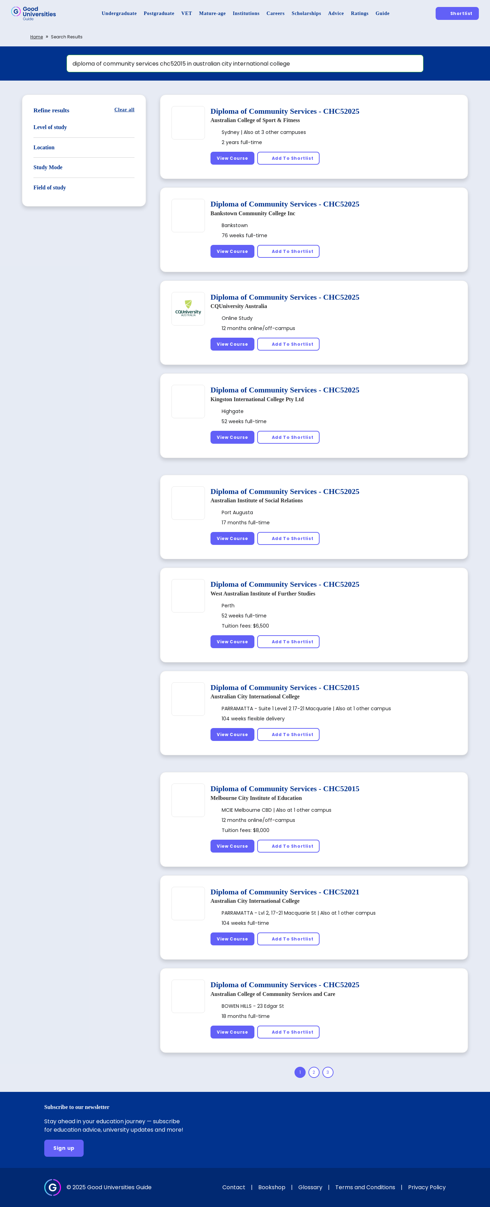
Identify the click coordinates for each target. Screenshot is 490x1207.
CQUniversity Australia (238, 306)
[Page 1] (300, 1072)
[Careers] (275, 13)
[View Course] (232, 158)
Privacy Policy (427, 1187)
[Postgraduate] (159, 13)
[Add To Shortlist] (288, 158)
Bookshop (271, 1187)
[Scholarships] (306, 13)
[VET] (186, 13)
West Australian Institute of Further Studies (262, 594)
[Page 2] (314, 1072)
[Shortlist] (457, 13)
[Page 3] (328, 1072)
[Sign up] (64, 1148)
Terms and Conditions (365, 1187)
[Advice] (336, 13)
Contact (233, 1187)
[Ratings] (360, 13)
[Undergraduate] (119, 13)
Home (36, 37)
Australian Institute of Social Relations (256, 500)
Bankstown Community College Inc (252, 213)
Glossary (310, 1187)
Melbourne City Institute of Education (256, 798)
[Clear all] (124, 109)
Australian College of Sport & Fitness (255, 120)
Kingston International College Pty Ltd (257, 399)
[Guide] (382, 13)
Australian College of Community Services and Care (272, 994)
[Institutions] (246, 13)
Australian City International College (255, 696)
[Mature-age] (212, 13)
